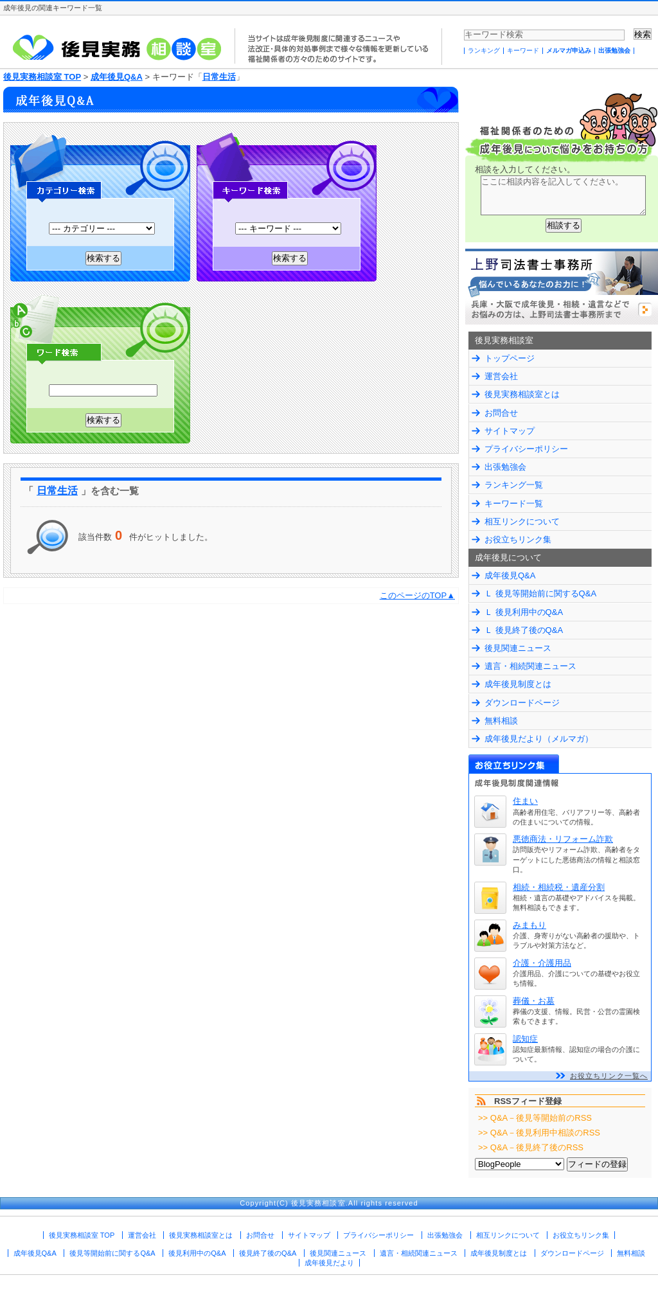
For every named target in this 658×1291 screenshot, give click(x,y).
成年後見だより (329, 1263)
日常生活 (219, 77)
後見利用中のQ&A (197, 1253)
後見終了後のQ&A (267, 1253)
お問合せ (501, 413)
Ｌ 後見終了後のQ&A (524, 630)
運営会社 (501, 376)
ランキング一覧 (514, 485)
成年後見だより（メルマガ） (539, 738)
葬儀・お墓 (534, 1001)
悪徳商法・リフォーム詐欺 (563, 839)
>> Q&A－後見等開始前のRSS (535, 1118)
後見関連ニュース (518, 648)
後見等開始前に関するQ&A (112, 1253)
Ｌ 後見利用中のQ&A (524, 612)
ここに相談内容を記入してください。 (563, 195)
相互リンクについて (522, 521)
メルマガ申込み (568, 50)
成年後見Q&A (117, 77)
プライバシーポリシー (526, 449)
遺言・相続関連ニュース (530, 666)
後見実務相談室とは (522, 394)
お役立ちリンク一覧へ (609, 1076)
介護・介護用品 (542, 963)
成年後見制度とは (518, 684)
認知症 (525, 1039)
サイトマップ (510, 431)
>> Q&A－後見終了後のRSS (530, 1147)
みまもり (529, 925)
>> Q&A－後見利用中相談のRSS (539, 1132)
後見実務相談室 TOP (42, 77)
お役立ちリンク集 (518, 539)
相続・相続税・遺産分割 (559, 887)
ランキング (484, 50)
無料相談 (501, 721)
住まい (525, 801)
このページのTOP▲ (417, 595)
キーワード (523, 50)
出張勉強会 (614, 50)
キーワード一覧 (514, 503)
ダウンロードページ (522, 703)
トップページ (510, 358)
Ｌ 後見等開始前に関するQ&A (540, 593)
